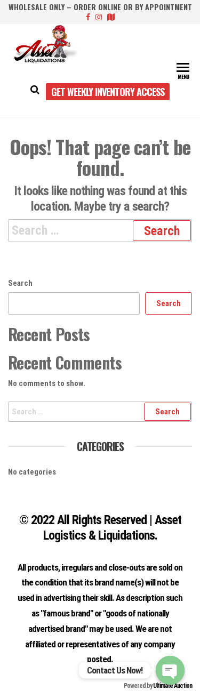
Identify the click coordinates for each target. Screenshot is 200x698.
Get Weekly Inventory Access (107, 92)
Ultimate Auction (172, 685)
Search (20, 283)
